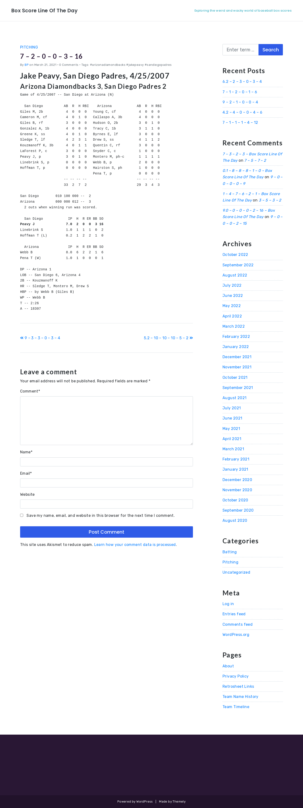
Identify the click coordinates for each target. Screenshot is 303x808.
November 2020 (237, 490)
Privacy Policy (236, 676)
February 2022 (236, 336)
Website (27, 494)
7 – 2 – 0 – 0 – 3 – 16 (57, 55)
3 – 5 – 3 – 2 (270, 200)
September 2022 (238, 265)
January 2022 (236, 346)
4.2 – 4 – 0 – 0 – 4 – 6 (242, 112)
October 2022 (235, 254)
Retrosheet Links (238, 686)
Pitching (29, 47)
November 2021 (237, 367)
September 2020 (238, 510)
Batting (230, 552)
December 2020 (237, 480)
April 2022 (232, 316)
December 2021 (237, 357)
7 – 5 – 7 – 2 (255, 160)
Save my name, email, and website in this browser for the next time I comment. (101, 515)
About (228, 666)
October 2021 (235, 377)
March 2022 (234, 326)
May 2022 (232, 306)
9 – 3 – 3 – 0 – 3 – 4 (40, 338)
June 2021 (232, 418)
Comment (30, 391)
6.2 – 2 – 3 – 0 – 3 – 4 (242, 81)
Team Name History (240, 696)
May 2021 (231, 428)
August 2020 (235, 520)
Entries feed (234, 614)
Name (26, 452)
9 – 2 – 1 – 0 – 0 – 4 (240, 102)
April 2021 (232, 439)
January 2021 (235, 469)
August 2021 (234, 398)
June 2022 (233, 295)
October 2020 (235, 500)
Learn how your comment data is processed (135, 544)
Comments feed (238, 624)
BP (27, 65)
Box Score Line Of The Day (49, 10)
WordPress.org (236, 634)
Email (26, 473)
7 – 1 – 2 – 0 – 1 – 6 (240, 92)
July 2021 (232, 408)
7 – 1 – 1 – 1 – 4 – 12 (240, 122)
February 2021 (236, 459)
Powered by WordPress (135, 801)
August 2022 (235, 275)
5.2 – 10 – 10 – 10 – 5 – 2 (168, 338)
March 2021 (233, 449)
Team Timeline (236, 707)
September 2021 (238, 387)
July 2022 (232, 285)
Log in (228, 604)
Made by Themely (172, 801)
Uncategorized (236, 572)
